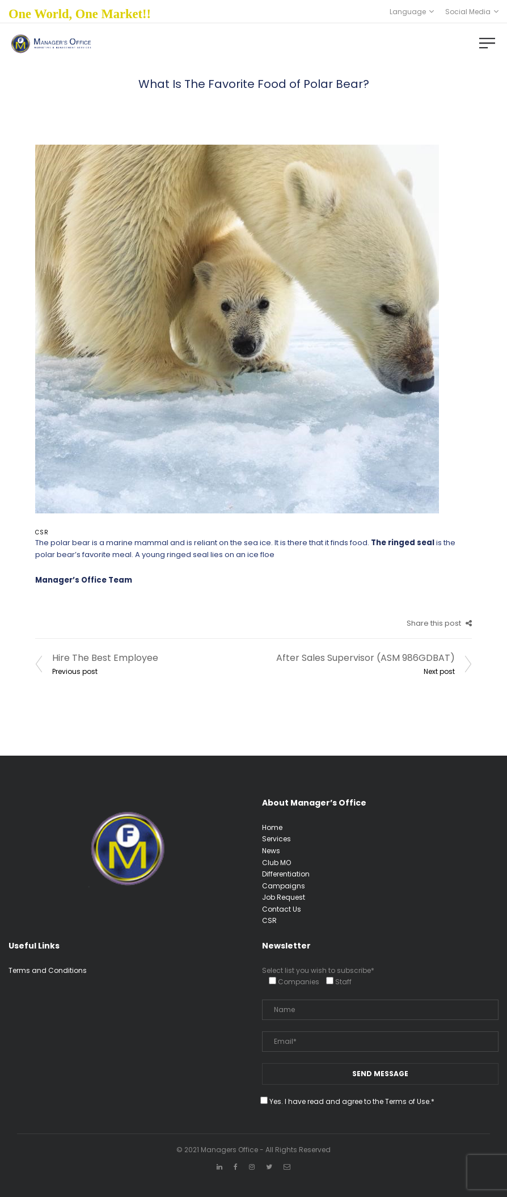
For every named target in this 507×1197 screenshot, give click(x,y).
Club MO (276, 862)
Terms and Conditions (48, 970)
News (271, 850)
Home (272, 827)
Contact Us (281, 909)
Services (276, 839)
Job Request (283, 897)
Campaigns (283, 886)
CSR (42, 532)
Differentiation (286, 874)
